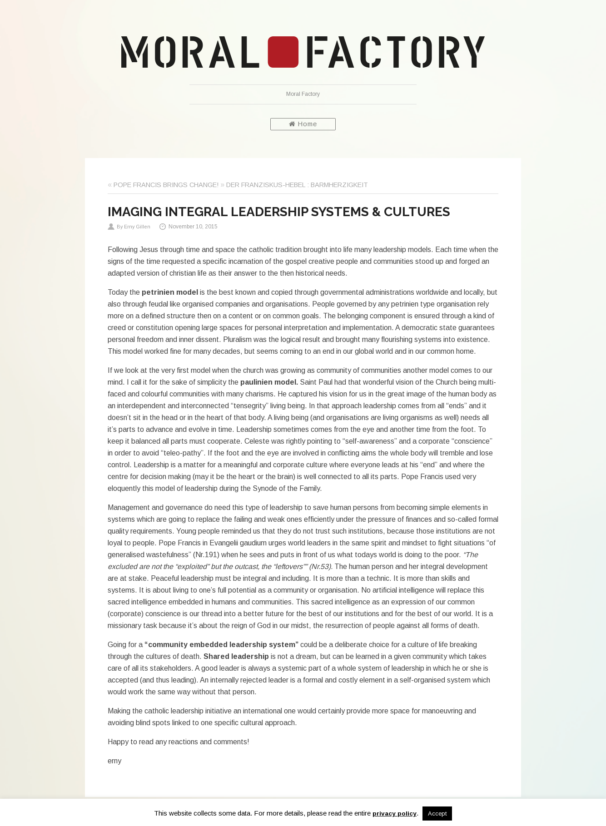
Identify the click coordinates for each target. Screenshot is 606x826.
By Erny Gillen (133, 226)
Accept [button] (437, 813)
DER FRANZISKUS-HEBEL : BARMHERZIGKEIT (297, 184)
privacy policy (395, 813)
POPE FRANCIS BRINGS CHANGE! (166, 184)
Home (303, 124)
